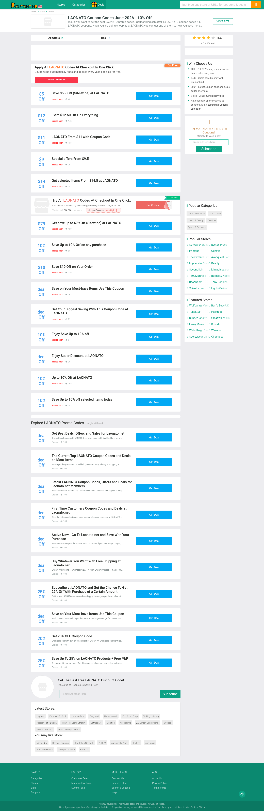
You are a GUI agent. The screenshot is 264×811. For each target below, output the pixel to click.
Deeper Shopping (60, 743)
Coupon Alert (119, 778)
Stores (61, 4)
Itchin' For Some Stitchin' (73, 723)
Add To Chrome (56, 80)
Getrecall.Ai (96, 723)
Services (212, 220)
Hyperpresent (110, 716)
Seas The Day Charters (69, 729)
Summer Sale (78, 787)
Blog (33, 787)
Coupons (35, 792)
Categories (79, 4)
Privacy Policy (159, 783)
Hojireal (40, 716)
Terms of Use (159, 787)
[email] (119, 694)
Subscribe (170, 694)
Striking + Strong (151, 716)
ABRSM (102, 743)
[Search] (256, 4)
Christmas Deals (80, 778)
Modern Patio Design (47, 723)
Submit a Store (119, 783)
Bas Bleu (84, 749)
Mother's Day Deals (81, 783)
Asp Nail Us (125, 723)
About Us (157, 778)
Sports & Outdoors (197, 227)
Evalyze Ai (94, 716)
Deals (97, 5)
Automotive (215, 213)
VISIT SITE (223, 21)
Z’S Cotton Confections (147, 723)
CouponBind (117, 807)
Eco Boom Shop (130, 716)
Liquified (111, 723)
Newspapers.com (66, 749)
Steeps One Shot (45, 729)
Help (114, 792)
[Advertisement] (105, 52)
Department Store (196, 213)
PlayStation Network (83, 743)
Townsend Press (45, 749)
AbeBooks (150, 743)
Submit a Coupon (121, 787)
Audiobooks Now (119, 743)
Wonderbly (42, 743)
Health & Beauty (195, 220)
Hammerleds (78, 716)
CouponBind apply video (211, 95)
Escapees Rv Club (58, 716)
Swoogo (167, 723)
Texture (136, 743)
